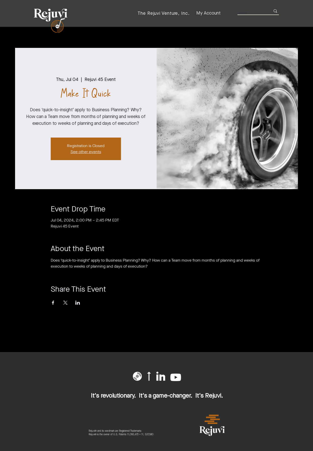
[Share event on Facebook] (53, 303)
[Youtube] (175, 377)
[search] (250, 12)
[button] (137, 376)
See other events (86, 151)
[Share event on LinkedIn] (77, 303)
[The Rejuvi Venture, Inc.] (164, 13)
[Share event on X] (65, 303)
